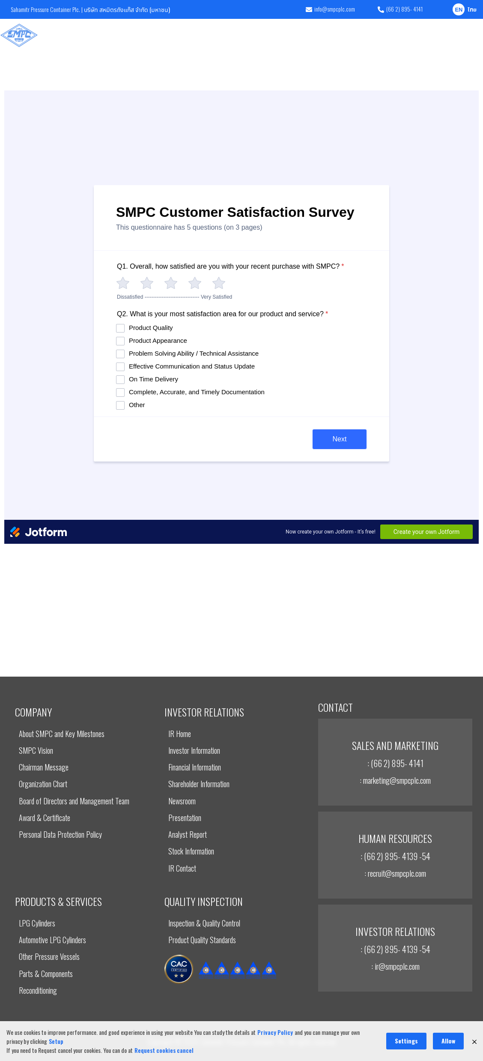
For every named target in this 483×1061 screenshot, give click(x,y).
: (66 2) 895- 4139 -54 (395, 856)
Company (72, 35)
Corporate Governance (367, 35)
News (413, 35)
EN (458, 10)
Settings (406, 1040)
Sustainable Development (298, 35)
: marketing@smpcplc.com (395, 780)
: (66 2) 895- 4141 (395, 763)
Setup (56, 1041)
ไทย (472, 10)
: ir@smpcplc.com (395, 966)
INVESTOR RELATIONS (235, 35)
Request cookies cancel (164, 1050)
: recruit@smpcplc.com (395, 873)
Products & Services (120, 35)
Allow (448, 1040)
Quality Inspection (179, 35)
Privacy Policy (275, 1032)
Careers (442, 35)
